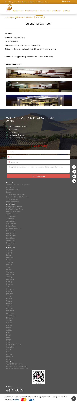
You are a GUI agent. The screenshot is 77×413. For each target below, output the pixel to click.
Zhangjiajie (10, 289)
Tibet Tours (66, 11)
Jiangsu (8, 340)
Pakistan (9, 303)
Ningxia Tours (11, 233)
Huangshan (10, 279)
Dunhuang (10, 257)
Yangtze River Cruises (13, 345)
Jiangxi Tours (10, 238)
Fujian (8, 332)
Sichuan (9, 323)
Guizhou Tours (11, 240)
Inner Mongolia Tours (13, 228)
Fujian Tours (10, 231)
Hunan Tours (10, 243)
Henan (8, 328)
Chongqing (10, 272)
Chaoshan (9, 357)
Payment (9, 192)
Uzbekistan (10, 308)
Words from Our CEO (13, 190)
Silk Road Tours (18, 11)
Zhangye (14, 18)
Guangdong (10, 347)
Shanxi (8, 342)
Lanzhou (9, 265)
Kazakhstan (10, 311)
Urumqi (9, 270)
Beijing (8, 255)
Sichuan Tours (11, 226)
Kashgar (9, 299)
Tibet (8, 267)
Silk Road (9, 250)
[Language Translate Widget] (67, 1)
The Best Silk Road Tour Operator (17, 185)
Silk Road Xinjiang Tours (14, 209)
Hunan (8, 337)
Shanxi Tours (10, 245)
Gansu (8, 260)
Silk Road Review (12, 199)
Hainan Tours (11, 236)
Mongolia (9, 318)
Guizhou (9, 330)
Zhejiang (9, 277)
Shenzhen (9, 284)
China (8, 359)
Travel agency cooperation (15, 194)
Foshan (8, 352)
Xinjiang (9, 253)
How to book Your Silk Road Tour (17, 197)
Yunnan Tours (11, 216)
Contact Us (10, 187)
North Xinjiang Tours (13, 211)
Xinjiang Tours (44, 11)
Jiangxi (8, 335)
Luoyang (9, 282)
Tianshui (9, 301)
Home (8, 11)
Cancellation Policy (12, 202)
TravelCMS (64, 397)
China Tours (56, 11)
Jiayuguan (9, 294)
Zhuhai (8, 349)
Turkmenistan (11, 315)
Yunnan (9, 320)
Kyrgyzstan (10, 313)
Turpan (8, 296)
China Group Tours (31, 11)
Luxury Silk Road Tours (14, 207)
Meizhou (9, 354)
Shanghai (9, 262)
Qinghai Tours (11, 224)
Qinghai (9, 325)
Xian (7, 286)
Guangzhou (10, 274)
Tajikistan (9, 306)
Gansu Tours (10, 221)
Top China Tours (12, 214)
